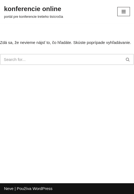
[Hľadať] (61, 59)
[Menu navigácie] (123, 11)
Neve (8, 188)
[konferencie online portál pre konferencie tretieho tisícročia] (33, 11)
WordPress (43, 188)
